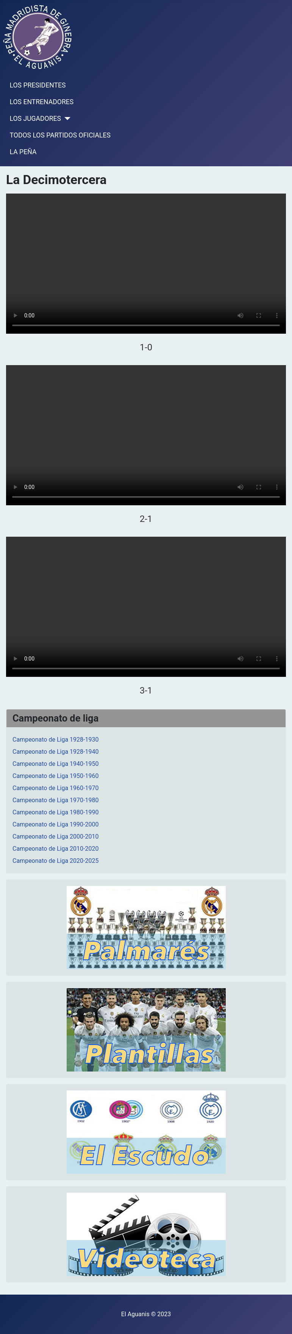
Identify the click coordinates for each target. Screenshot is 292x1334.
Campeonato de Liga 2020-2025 (55, 860)
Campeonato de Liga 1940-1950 (55, 763)
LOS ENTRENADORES (42, 102)
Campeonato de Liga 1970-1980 (55, 800)
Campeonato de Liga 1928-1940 (55, 751)
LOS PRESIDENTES (38, 85)
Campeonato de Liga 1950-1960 (55, 775)
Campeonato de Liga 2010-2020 (55, 848)
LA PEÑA (23, 152)
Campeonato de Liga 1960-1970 (55, 788)
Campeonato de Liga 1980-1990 (55, 812)
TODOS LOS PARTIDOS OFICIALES (60, 135)
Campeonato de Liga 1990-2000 (55, 824)
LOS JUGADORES (35, 118)
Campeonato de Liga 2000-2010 (55, 836)
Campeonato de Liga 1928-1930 (55, 739)
